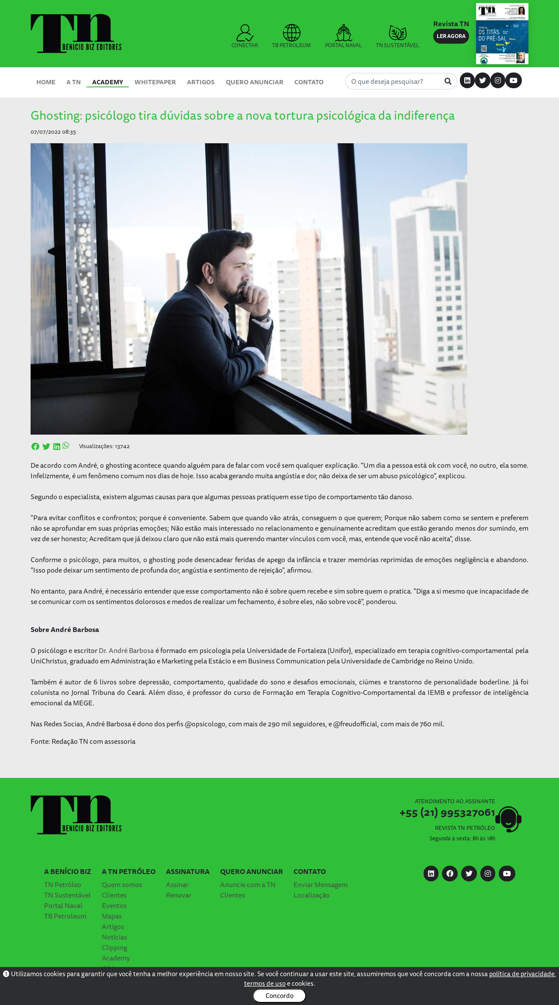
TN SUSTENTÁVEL (397, 36)
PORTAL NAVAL (343, 36)
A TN (73, 82)
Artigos (200, 82)
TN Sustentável (67, 895)
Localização (311, 895)
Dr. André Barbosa (127, 650)
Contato (309, 82)
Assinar (177, 884)
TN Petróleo (62, 884)
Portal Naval (63, 905)
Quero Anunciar (254, 82)
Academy (107, 82)
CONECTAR (244, 36)
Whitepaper (155, 82)
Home (45, 82)
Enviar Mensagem (320, 884)
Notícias (114, 937)
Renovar (178, 895)
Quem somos (122, 884)
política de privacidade (522, 974)
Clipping (114, 947)
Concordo (279, 996)
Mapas (112, 916)
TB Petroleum (65, 916)
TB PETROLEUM (291, 36)
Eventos (114, 905)
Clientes (114, 895)
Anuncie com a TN (248, 884)
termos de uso (265, 983)
